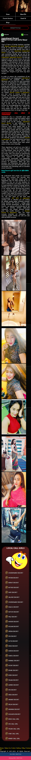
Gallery (18, 748)
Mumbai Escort (14, 709)
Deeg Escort (13, 695)
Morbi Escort (13, 621)
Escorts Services (8, 18)
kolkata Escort (14, 714)
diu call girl (13, 724)
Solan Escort (13, 626)
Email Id (23, 18)
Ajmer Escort (13, 685)
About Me (23, 14)
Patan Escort (13, 578)
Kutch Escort (13, 612)
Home (8, 14)
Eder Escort (13, 675)
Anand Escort (13, 699)
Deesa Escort (13, 631)
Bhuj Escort (13, 646)
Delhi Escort (13, 704)
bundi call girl (14, 738)
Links (13, 748)
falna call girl (14, 729)
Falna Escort (13, 680)
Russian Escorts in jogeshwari (15, 211)
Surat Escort (13, 583)
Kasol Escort (13, 656)
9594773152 (15, 28)
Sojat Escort (13, 665)
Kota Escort (13, 641)
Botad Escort (13, 587)
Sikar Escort (13, 670)
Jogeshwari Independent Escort (15, 51)
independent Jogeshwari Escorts (11, 57)
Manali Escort (14, 660)
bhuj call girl (13, 719)
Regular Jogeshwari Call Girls (14, 46)
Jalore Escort (13, 597)
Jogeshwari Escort (15, 573)
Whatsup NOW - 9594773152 (15, 758)
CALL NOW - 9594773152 (15, 754)
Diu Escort (12, 636)
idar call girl (13, 734)
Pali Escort (12, 617)
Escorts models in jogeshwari (19, 92)
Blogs (8, 23)
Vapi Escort (12, 592)
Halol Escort (13, 607)
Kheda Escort (13, 651)
